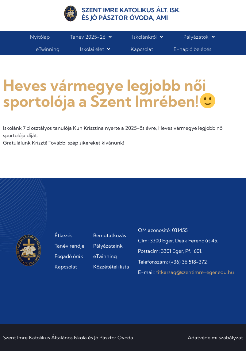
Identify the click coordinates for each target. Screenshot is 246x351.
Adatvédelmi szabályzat (215, 337)
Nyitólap (40, 37)
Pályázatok (199, 36)
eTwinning (48, 49)
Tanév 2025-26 (91, 36)
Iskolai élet (95, 49)
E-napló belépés (192, 49)
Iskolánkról (147, 36)
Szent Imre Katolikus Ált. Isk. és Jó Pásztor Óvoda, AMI (131, 13)
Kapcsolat (142, 49)
